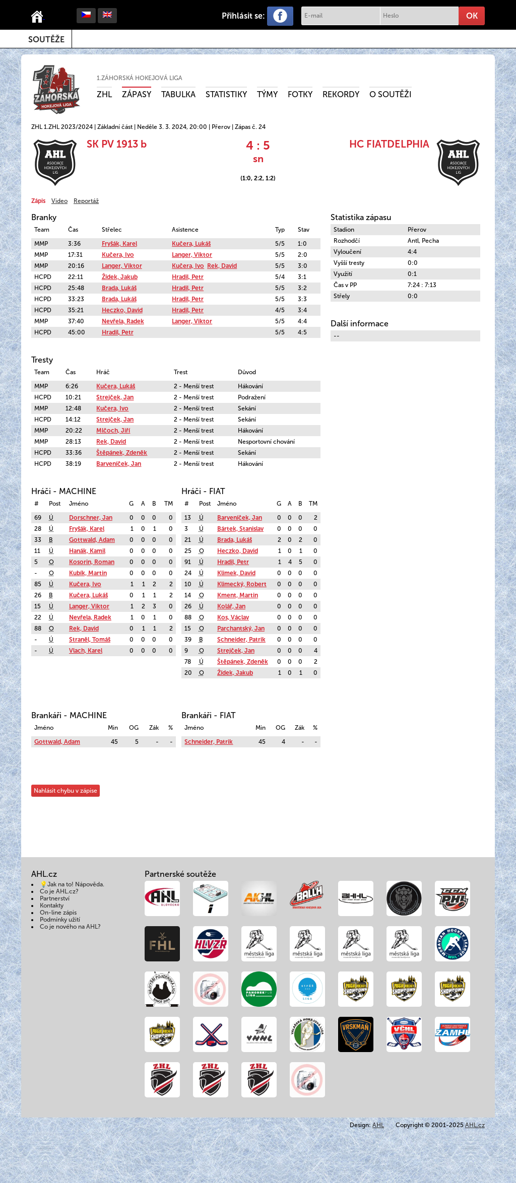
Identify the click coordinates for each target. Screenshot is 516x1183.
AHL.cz (475, 1125)
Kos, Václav (233, 617)
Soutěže (46, 39)
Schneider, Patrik (241, 639)
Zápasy (136, 94)
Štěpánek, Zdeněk (121, 452)
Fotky (300, 94)
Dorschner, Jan (90, 517)
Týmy (267, 94)
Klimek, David (236, 573)
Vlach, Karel (85, 650)
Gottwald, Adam (92, 539)
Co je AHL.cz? (59, 891)
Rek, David (222, 265)
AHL (378, 1125)
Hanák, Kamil (87, 550)
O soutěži (390, 94)
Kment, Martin (237, 595)
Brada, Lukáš (119, 288)
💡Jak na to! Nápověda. (72, 884)
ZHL (104, 94)
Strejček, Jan (115, 397)
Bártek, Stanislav (240, 528)
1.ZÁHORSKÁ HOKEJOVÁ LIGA (139, 78)
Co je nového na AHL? (70, 926)
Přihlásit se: (243, 16)
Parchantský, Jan (241, 628)
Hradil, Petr (188, 277)
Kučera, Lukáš (191, 243)
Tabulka (178, 94)
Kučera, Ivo (118, 254)
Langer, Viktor (192, 254)
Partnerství (55, 898)
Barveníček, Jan (118, 463)
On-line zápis (58, 912)
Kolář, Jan (231, 606)
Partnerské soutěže (180, 874)
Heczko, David (122, 310)
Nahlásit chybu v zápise (65, 790)
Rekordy (340, 94)
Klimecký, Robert (242, 584)
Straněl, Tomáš (89, 639)
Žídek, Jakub (120, 277)
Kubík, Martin (88, 573)
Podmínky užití (60, 919)
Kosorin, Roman (91, 562)
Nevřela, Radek (123, 321)
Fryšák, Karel (119, 243)
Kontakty (51, 905)
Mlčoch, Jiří (113, 430)
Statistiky (226, 94)
